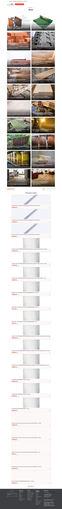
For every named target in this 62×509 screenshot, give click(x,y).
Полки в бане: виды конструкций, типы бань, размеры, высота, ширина (42, 130)
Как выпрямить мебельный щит (16, 97)
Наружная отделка (30, 494)
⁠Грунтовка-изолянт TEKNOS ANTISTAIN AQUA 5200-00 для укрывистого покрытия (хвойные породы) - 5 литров (31, 350)
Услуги (20, 493)
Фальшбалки (29, 497)
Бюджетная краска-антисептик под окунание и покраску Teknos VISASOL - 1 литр (26, 452)
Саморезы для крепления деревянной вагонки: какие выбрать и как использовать (42, 63)
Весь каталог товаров (38, 504)
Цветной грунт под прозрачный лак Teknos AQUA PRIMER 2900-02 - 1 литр (24, 321)
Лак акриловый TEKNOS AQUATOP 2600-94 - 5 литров (21, 394)
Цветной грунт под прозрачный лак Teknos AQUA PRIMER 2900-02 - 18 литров (25, 292)
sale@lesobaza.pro (47, 496)
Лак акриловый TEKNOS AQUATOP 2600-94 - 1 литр (20, 408)
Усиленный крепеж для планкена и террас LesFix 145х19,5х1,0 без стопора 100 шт (26, 234)
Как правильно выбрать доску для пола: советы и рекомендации (42, 165)
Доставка (19, 1)
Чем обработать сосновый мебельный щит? (42, 80)
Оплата (20, 497)
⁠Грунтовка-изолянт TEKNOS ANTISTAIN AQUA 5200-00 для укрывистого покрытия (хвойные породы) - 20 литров (31, 336)
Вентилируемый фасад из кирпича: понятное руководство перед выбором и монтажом (42, 46)
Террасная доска (39, 501)
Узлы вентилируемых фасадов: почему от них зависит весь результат (18, 27)
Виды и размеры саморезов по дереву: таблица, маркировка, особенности (18, 64)
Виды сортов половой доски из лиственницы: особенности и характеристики (40, 183)
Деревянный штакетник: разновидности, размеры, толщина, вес (18, 147)
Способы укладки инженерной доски (17, 184)
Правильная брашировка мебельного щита (19, 114)
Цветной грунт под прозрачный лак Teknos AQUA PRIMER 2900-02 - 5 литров (25, 307)
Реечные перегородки (29, 499)
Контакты (25, 1)
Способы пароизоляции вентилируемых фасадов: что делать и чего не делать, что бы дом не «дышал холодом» (42, 27)
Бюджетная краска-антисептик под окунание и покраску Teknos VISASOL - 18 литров (26, 423)
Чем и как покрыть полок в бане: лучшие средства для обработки (18, 165)
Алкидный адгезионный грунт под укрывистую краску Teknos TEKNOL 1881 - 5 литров (26, 466)
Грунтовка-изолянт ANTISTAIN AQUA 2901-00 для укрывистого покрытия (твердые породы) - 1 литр (29, 278)
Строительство (30, 495)
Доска (37, 495)
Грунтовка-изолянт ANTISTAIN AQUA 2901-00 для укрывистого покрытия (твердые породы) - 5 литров (29, 263)
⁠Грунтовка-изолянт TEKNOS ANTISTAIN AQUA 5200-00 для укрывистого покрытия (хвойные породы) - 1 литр (30, 365)
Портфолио (15, 1)
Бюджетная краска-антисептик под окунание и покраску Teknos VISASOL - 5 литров (26, 437)
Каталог (20, 4)
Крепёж (37, 497)
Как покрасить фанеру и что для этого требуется (42, 147)
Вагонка (37, 494)
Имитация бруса (38, 496)
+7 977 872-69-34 (47, 495)
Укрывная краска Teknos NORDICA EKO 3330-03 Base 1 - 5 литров (23, 481)
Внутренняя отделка (30, 493)
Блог (22, 1)
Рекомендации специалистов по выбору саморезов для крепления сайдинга (42, 113)
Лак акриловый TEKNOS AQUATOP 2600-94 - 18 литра (21, 379)
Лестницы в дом (30, 496)
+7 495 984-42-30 (48, 494)
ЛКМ (36, 498)
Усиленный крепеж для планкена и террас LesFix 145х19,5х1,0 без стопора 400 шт (26, 205)
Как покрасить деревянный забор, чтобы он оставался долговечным (18, 130)
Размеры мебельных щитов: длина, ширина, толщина (17, 80)
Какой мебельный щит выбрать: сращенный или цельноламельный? (41, 97)
